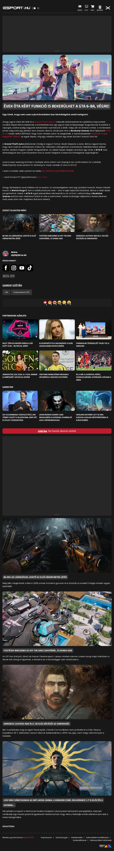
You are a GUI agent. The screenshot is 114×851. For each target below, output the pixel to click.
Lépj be (42, 431)
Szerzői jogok (62, 837)
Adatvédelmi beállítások (97, 837)
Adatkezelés (77, 837)
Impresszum (46, 837)
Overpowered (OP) (21, 292)
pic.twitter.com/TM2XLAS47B (58, 171)
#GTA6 (12, 276)
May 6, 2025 (42, 177)
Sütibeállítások (79, 840)
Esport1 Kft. (28, 837)
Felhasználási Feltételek (101, 840)
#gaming (6, 276)
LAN (6, 292)
